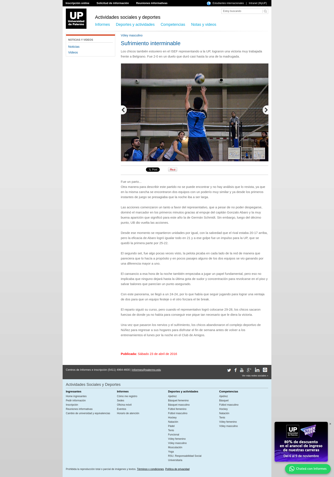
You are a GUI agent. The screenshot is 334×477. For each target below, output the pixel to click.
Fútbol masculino (177, 413)
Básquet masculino (179, 404)
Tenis (171, 430)
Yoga (171, 451)
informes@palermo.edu (146, 369)
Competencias (173, 24)
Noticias (73, 46)
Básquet (224, 400)
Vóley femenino (177, 438)
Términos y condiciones (150, 469)
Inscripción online (77, 3)
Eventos (121, 409)
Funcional (173, 434)
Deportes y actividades (135, 24)
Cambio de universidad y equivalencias (88, 413)
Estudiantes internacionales (228, 3)
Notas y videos (203, 24)
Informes (102, 24)
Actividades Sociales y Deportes (93, 384)
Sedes (120, 400)
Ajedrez (172, 396)
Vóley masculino (177, 443)
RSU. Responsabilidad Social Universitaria (185, 458)
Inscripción (72, 404)
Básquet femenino (178, 400)
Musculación (175, 447)
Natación (173, 421)
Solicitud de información (112, 3)
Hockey (172, 417)
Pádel (171, 426)
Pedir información (76, 400)
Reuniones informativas (151, 3)
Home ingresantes (76, 396)
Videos (73, 52)
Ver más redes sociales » (255, 375)
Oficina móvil (124, 404)
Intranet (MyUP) (258, 3)
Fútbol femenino (177, 409)
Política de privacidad (177, 469)
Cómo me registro (127, 396)
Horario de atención (128, 413)
